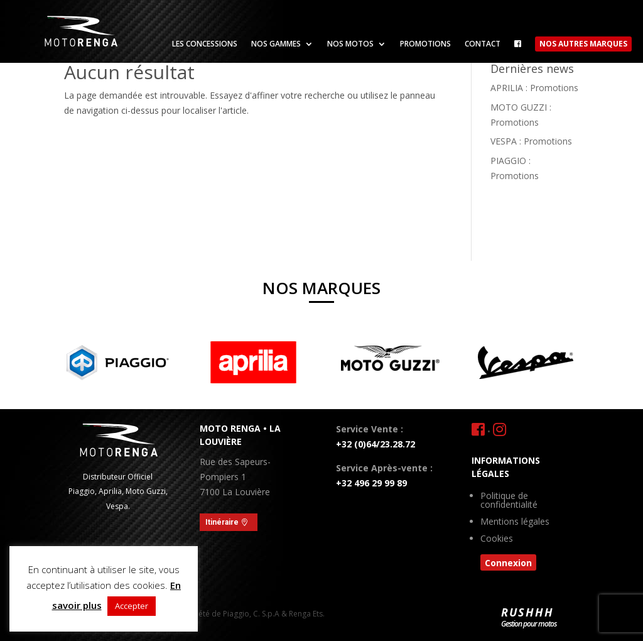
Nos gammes (276, 44)
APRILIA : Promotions (534, 88)
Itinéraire (222, 522)
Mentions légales (514, 522)
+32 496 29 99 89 (371, 483)
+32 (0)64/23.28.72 (375, 444)
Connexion (508, 563)
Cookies (496, 539)
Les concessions (204, 44)
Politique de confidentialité (509, 500)
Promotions (425, 44)
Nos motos (350, 44)
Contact (482, 44)
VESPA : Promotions (531, 141)
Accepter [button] (131, 605)
